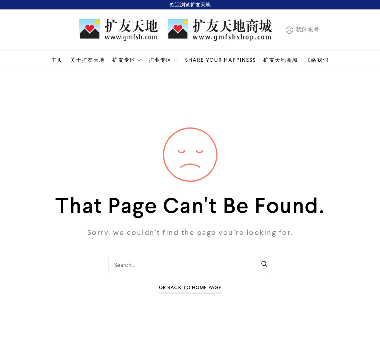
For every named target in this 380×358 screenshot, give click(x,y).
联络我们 (317, 60)
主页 (57, 60)
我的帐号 (301, 30)
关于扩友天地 (87, 60)
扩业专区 (163, 60)
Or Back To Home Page (190, 287)
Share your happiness (220, 60)
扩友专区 (126, 60)
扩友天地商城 (280, 60)
